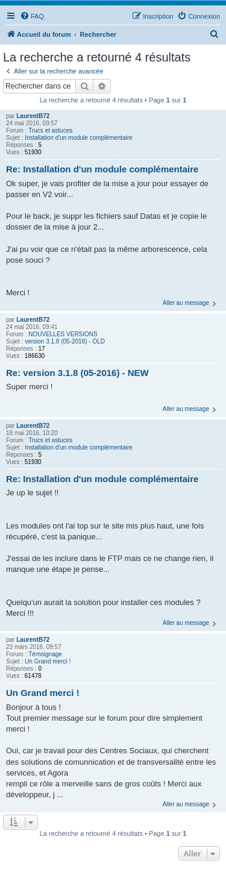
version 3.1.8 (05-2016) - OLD (65, 341)
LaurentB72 (32, 116)
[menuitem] (32, 16)
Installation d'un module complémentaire (79, 137)
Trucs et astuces (50, 130)
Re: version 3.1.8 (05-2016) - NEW (77, 373)
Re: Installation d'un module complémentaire (102, 169)
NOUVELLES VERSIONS (62, 334)
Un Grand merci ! (48, 661)
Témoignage (45, 654)
